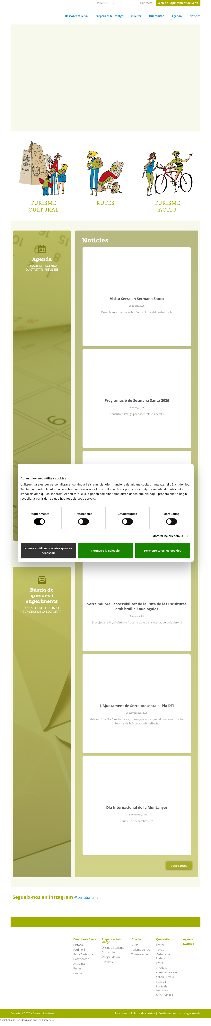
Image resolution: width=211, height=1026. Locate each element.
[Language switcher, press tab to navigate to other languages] (107, 3)
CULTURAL (43, 209)
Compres (107, 962)
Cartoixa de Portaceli (163, 956)
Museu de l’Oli (164, 995)
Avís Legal (121, 1013)
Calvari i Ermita (165, 977)
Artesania (79, 964)
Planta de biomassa (162, 988)
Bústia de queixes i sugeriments (42, 595)
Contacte (146, 3)
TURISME (43, 203)
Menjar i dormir (111, 957)
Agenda (176, 16)
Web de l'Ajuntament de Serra (178, 3)
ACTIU (167, 209)
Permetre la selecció (105, 550)
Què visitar (156, 16)
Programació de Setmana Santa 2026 (137, 400)
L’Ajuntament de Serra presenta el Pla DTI (137, 705)
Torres (160, 949)
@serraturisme (86, 897)
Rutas (134, 945)
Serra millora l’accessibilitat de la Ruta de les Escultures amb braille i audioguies (137, 606)
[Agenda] (42, 249)
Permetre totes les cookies (162, 550)
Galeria (77, 973)
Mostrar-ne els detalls (168, 536)
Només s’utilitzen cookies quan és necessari (48, 551)
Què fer (136, 16)
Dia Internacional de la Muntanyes (137, 807)
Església (161, 982)
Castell (160, 945)
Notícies (194, 16)
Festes (77, 968)
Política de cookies (143, 1013)
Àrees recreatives (166, 972)
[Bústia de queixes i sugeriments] (42, 580)
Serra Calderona (83, 954)
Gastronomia (81, 959)
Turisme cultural (141, 949)
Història (78, 945)
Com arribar (109, 952)
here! (51, 1020)
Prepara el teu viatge (109, 16)
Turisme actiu (139, 954)
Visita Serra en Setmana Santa (137, 298)
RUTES (105, 203)
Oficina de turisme (113, 947)
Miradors (161, 967)
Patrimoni (79, 949)
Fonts (159, 963)
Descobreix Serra (76, 16)
